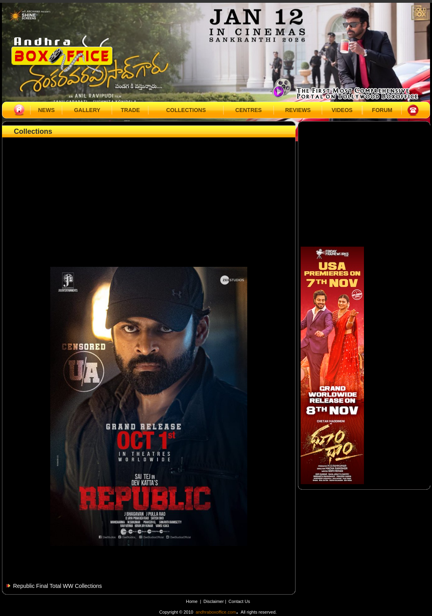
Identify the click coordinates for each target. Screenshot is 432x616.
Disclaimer (214, 601)
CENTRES (248, 110)
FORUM (382, 110)
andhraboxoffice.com (215, 612)
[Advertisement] (149, 192)
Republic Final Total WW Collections (57, 586)
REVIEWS (298, 110)
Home (191, 601)
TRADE (130, 110)
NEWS (46, 110)
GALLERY (87, 110)
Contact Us (239, 601)
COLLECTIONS (186, 110)
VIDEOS (342, 110)
